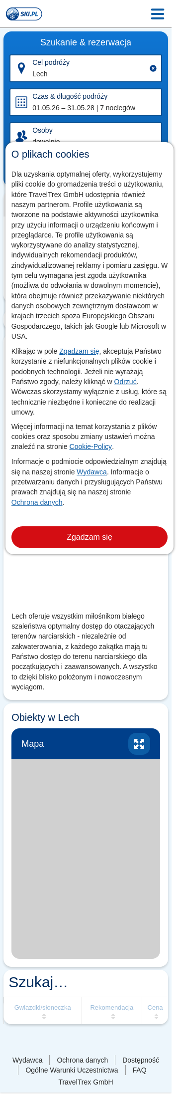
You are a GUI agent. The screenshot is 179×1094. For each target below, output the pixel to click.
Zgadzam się (79, 351)
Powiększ (139, 744)
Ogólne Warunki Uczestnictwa (71, 1070)
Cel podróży (51, 62)
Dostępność (140, 1060)
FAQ (140, 1070)
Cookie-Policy (91, 446)
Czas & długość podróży (69, 96)
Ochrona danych (37, 502)
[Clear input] (153, 68)
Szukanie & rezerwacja (85, 42)
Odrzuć (125, 382)
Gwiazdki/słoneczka (42, 1007)
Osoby (42, 130)
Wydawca (92, 472)
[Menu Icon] (158, 14)
